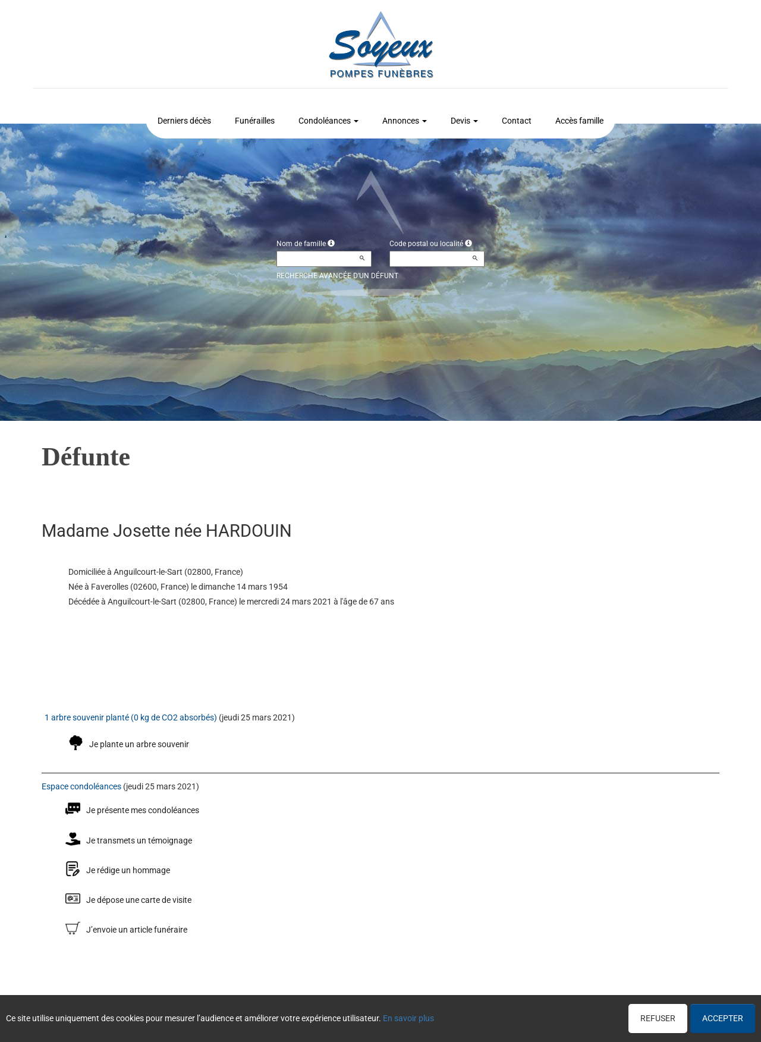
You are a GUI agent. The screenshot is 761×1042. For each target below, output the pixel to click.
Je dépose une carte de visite (138, 900)
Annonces (404, 120)
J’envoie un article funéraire (136, 929)
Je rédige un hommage (128, 870)
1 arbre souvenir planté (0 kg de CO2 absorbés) (131, 717)
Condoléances (328, 120)
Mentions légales (476, 1016)
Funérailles (255, 120)
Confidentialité (377, 1016)
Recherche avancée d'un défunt (337, 276)
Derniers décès (184, 120)
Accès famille (579, 120)
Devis (464, 120)
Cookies (424, 1016)
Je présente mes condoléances (142, 810)
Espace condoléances (81, 786)
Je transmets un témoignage (139, 840)
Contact (517, 120)
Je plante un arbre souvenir (139, 744)
